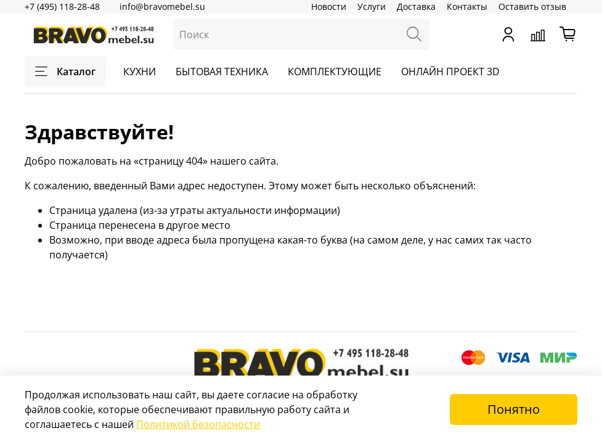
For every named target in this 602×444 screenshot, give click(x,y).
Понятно (513, 409)
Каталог (65, 71)
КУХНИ (139, 71)
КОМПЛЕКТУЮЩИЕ (334, 71)
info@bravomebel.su (162, 6)
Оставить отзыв (532, 6)
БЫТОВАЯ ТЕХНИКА (222, 71)
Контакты (467, 6)
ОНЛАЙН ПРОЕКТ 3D (450, 71)
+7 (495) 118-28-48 (62, 6)
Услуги (371, 6)
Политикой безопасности (198, 424)
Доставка (416, 6)
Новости (328, 6)
